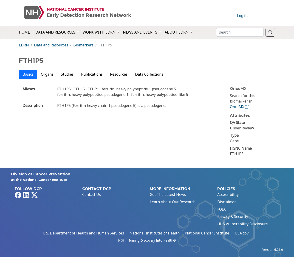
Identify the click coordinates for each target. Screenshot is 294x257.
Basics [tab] (28, 74)
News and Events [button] (140, 32)
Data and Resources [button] (55, 32)
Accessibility (228, 194)
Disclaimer (226, 201)
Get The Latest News (168, 194)
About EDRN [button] (177, 32)
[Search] (240, 32)
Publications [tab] (92, 74)
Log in (242, 15)
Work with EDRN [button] (99, 32)
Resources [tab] (119, 74)
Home (24, 32)
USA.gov (242, 233)
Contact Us (91, 194)
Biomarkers (83, 45)
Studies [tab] (67, 74)
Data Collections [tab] (149, 74)
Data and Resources (51, 45)
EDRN (24, 45)
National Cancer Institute (207, 233)
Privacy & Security (232, 216)
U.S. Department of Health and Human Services (83, 233)
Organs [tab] (47, 74)
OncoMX (240, 106)
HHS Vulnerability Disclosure (242, 223)
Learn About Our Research (172, 201)
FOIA (221, 209)
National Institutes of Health (155, 233)
